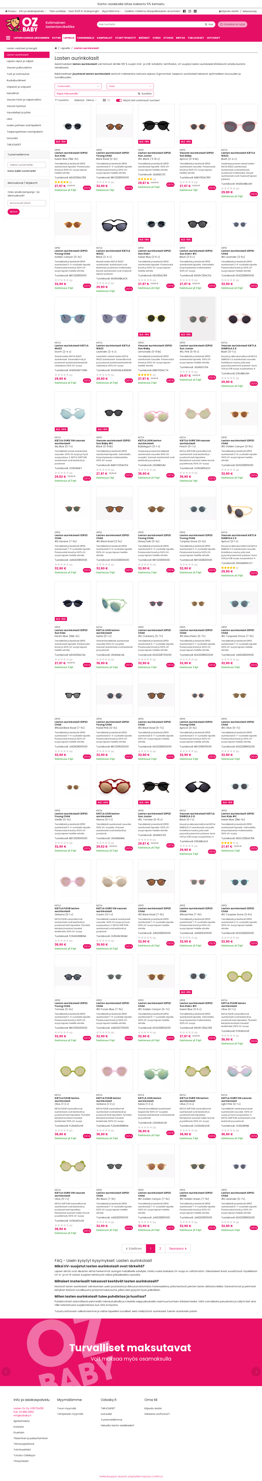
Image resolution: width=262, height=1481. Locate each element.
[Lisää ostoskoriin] (87, 188)
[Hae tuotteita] (156, 24)
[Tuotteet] (8, 38)
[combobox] (156, 24)
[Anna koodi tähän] (27, 203)
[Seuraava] (178, 1248)
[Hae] (209, 24)
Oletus (91, 100)
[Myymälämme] (112, 11)
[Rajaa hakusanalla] (104, 94)
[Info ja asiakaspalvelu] (33, 11)
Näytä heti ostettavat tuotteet (141, 100)
